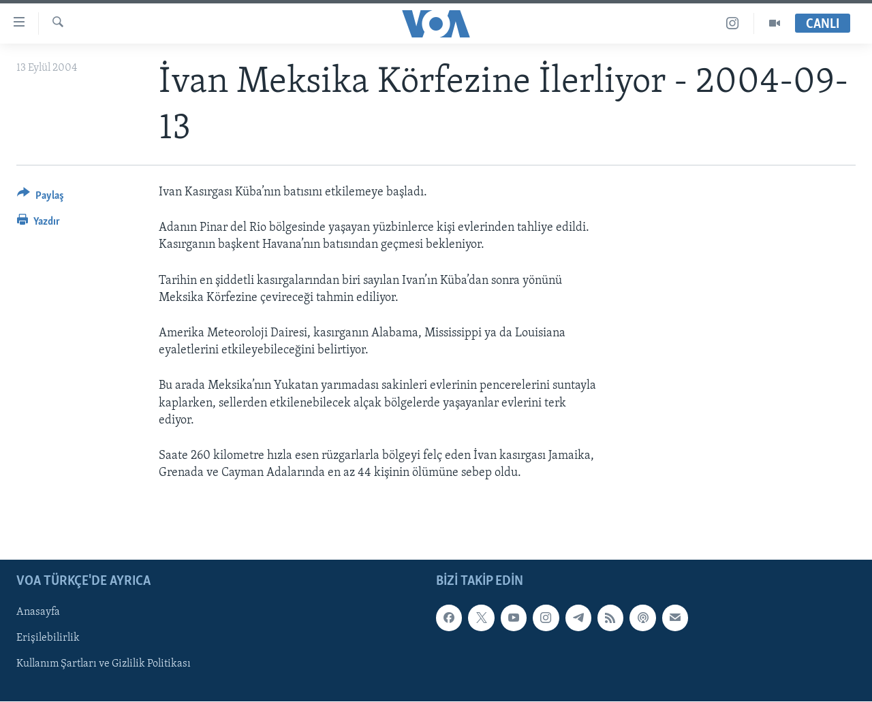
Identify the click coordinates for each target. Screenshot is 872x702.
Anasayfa (38, 612)
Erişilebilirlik (48, 638)
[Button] (40, 198)
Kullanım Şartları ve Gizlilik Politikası (103, 664)
